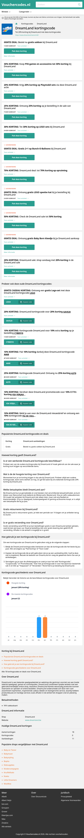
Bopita (6, 761)
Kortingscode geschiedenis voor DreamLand (22, 668)
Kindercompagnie (11, 769)
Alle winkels (6, 826)
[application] (42, 622)
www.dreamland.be (33, 720)
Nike (3, 819)
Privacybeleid (66, 796)
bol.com (5, 804)
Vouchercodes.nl (16, 5)
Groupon (5, 808)
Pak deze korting (19, 51)
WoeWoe (7, 784)
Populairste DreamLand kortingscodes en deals (23, 656)
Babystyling (9, 757)
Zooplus (5, 823)
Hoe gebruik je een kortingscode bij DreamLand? (24, 664)
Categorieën (25, 11)
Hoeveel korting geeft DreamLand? (18, 660)
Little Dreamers (10, 780)
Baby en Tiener (10, 750)
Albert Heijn (6, 800)
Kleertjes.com (7, 815)
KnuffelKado (9, 772)
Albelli (4, 796)
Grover (4, 811)
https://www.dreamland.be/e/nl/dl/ (27, 35)
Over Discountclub (38, 796)
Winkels (6, 11)
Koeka (6, 776)
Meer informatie (9, 56)
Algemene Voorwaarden (71, 800)
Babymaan (8, 754)
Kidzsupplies (9, 765)
